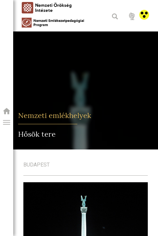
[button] (6, 122)
